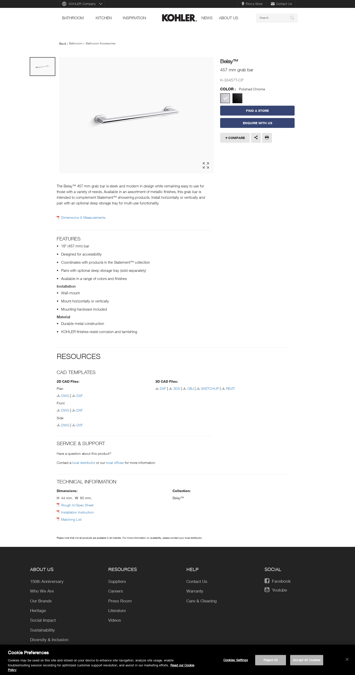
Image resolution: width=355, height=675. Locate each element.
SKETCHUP (210, 388)
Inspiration (134, 18)
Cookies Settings (235, 661)
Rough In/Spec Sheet (77, 505)
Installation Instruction (77, 512)
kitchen (104, 18)
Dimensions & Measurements (83, 217)
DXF (79, 396)
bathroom (73, 18)
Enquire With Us (257, 123)
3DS (176, 388)
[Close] (347, 660)
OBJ (190, 388)
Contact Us (281, 3)
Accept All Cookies (306, 661)
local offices (115, 462)
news (207, 18)
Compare (236, 138)
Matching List (71, 519)
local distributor (83, 462)
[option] (136, 115)
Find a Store (252, 3)
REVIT (230, 388)
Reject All (270, 661)
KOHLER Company (82, 4)
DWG (65, 396)
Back (62, 43)
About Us (228, 18)
